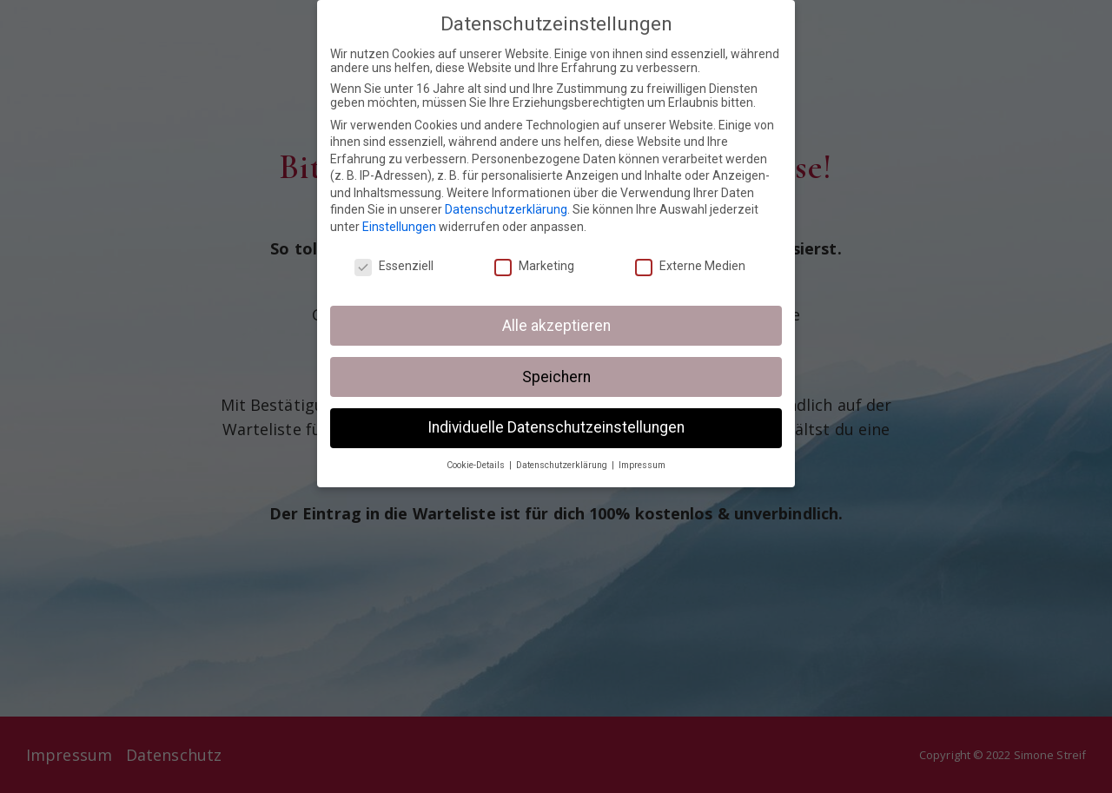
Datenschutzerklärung (506, 209)
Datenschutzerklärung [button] (563, 465)
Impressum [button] (642, 465)
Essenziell (394, 266)
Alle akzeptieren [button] (556, 325)
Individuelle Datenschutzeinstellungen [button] (556, 427)
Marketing (534, 266)
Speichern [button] (556, 377)
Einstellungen (399, 227)
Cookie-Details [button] (477, 465)
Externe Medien (690, 266)
